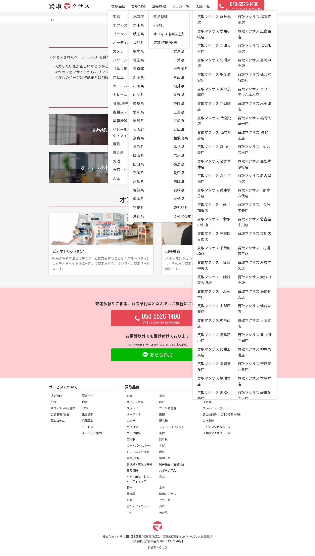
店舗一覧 (202, 8)
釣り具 (163, 439)
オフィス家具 (135, 402)
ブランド (132, 408)
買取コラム (58, 420)
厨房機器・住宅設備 (171, 464)
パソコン (132, 427)
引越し (55, 402)
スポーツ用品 (167, 470)
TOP (85, 408)
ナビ (162, 445)
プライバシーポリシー (216, 408)
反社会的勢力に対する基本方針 (222, 414)
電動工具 (164, 458)
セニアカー (166, 500)
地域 (85, 402)
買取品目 (118, 8)
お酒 (129, 500)
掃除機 (163, 420)
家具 (162, 395)
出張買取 (158, 8)
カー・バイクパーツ (139, 445)
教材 (162, 452)
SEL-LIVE (88, 427)
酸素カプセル (167, 493)
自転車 (131, 439)
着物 (129, 487)
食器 (162, 476)
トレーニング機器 (138, 452)
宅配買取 (87, 420)
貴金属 (131, 493)
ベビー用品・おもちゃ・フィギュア (139, 478)
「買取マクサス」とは (216, 433)
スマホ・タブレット (171, 427)
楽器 (162, 414)
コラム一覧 (181, 8)
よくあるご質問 (92, 433)
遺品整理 (56, 395)
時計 (162, 402)
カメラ (131, 420)
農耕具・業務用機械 (139, 464)
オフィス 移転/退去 (63, 408)
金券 (162, 487)
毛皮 (162, 433)
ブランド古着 (167, 408)
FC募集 (207, 402)
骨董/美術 (133, 458)
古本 (129, 512)
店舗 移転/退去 (60, 414)
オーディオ (133, 414)
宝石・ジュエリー (138, 506)
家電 (129, 395)
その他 (163, 512)
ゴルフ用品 (134, 433)
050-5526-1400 (139, 536)
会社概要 (208, 420)
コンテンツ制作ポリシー (217, 427)
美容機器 (132, 470)
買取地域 (138, 8)
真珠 (162, 506)
